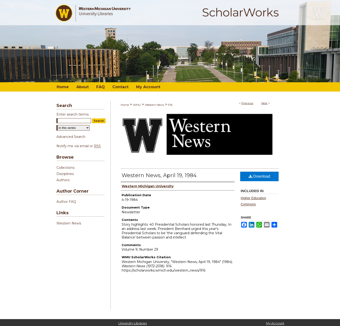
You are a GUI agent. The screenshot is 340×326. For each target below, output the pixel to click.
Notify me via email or (78, 146)
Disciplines (65, 174)
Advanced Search (70, 137)
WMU (137, 105)
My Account (275, 323)
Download (259, 176)
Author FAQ (66, 201)
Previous (247, 103)
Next (264, 103)
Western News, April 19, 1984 (159, 175)
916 (170, 105)
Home (125, 105)
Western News (154, 105)
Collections (65, 167)
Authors (62, 180)
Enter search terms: (72, 114)
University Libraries (132, 323)
